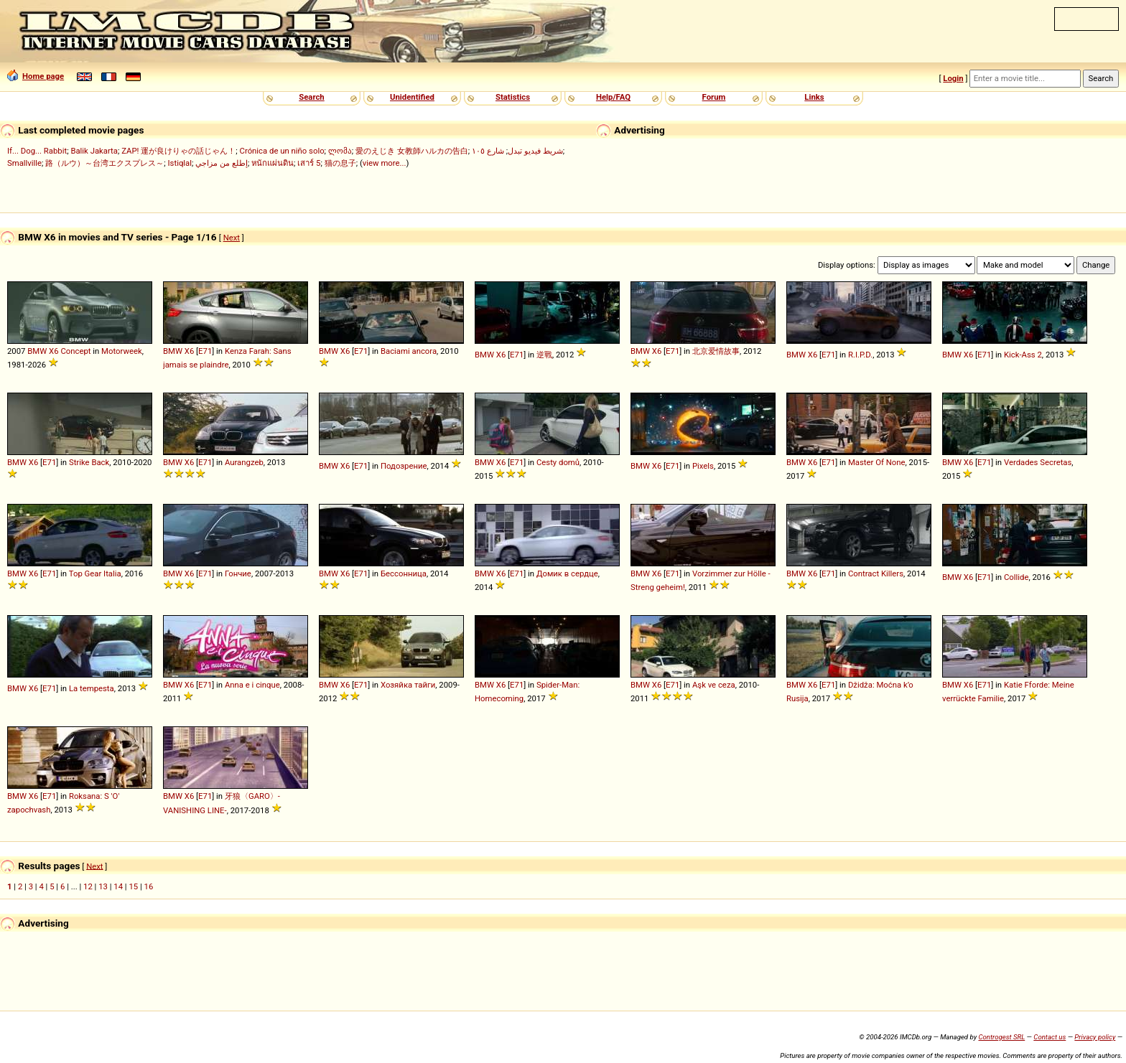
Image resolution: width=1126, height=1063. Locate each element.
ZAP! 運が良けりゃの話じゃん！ (178, 151)
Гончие (238, 573)
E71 (205, 351)
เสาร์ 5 (308, 163)
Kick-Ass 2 (1023, 355)
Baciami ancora (409, 351)
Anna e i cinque (252, 685)
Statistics (512, 97)
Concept (75, 351)
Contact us (1049, 1037)
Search (311, 97)
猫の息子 (340, 163)
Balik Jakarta (94, 151)
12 (88, 886)
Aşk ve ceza (713, 685)
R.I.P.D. (860, 355)
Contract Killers (875, 573)
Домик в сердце (567, 573)
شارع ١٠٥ (488, 151)
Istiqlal (180, 163)
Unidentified (412, 97)
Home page (35, 76)
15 (133, 886)
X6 (53, 351)
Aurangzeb (244, 462)
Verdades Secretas (1037, 462)
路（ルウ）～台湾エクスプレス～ (104, 163)
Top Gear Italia (95, 573)
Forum (714, 97)
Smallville (24, 163)
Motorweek (121, 351)
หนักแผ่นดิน (272, 163)
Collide (1016, 577)
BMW (37, 351)
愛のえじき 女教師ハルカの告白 (411, 151)
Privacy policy (1094, 1037)
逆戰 (544, 355)
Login (953, 78)
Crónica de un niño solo (282, 151)
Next (231, 238)
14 (118, 886)
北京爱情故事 (716, 351)
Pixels (703, 466)
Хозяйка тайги (408, 685)
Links (814, 97)
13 (103, 886)
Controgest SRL (1001, 1037)
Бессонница (404, 573)
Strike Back (89, 462)
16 (149, 886)
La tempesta (91, 688)
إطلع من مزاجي (221, 163)
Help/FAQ (613, 97)
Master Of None (877, 462)
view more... (384, 163)
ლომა (340, 151)
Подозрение (404, 466)
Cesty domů (558, 462)
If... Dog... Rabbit (37, 151)
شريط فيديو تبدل (535, 151)
